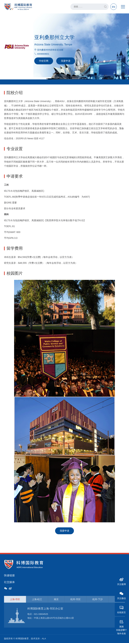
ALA (44, 638)
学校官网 (43, 60)
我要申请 (65, 60)
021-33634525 (41, 614)
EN (113, 7)
